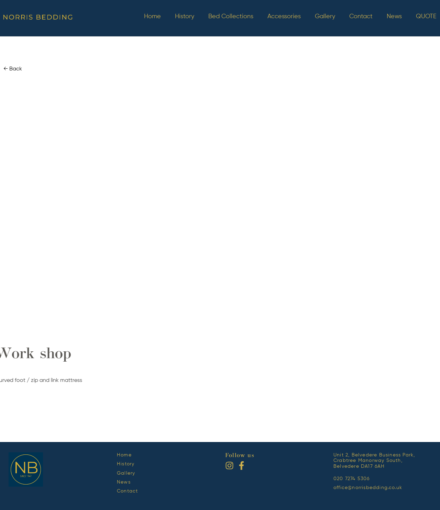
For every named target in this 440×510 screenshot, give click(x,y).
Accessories (284, 16)
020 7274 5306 (351, 478)
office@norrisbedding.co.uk (367, 487)
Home (152, 16)
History (184, 16)
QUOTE (426, 16)
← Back (12, 69)
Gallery (325, 16)
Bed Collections (230, 16)
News (394, 16)
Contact (361, 16)
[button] (214, 325)
